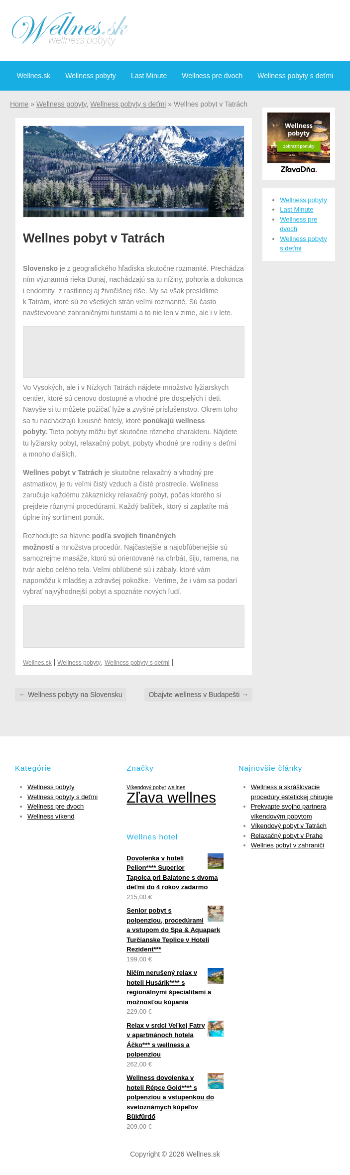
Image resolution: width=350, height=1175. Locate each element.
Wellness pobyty (90, 76)
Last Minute (149, 76)
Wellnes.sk (33, 76)
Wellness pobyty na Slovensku (70, 695)
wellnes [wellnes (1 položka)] (177, 787)
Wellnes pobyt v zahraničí (288, 845)
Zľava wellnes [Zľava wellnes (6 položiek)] (171, 797)
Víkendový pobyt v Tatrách (289, 825)
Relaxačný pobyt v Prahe (287, 835)
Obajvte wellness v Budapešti (198, 695)
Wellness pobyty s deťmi (295, 76)
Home (19, 104)
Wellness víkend (50, 816)
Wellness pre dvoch (212, 76)
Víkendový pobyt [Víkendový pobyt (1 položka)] (146, 787)
